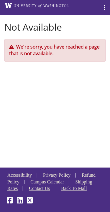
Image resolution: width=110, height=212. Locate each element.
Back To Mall (74, 188)
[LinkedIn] (20, 201)
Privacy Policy (57, 175)
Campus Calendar (47, 181)
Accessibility (19, 175)
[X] (30, 201)
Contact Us (39, 188)
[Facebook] (10, 201)
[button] (104, 7)
